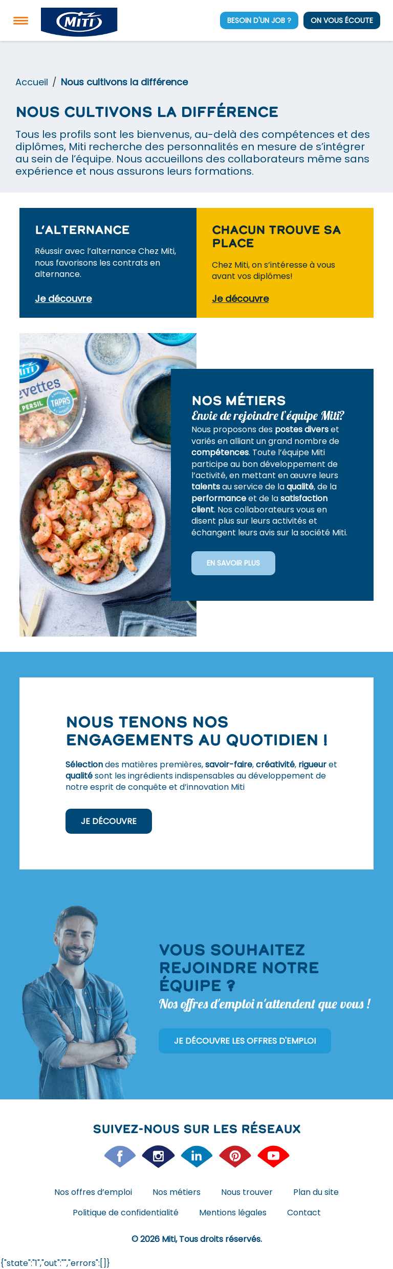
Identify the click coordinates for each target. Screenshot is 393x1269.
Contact (304, 1212)
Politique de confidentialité (126, 1212)
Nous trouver (247, 1192)
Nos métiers (176, 1192)
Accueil (31, 82)
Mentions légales (233, 1212)
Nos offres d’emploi (93, 1192)
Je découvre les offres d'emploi (245, 1041)
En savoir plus (233, 563)
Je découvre (109, 821)
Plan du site (316, 1192)
